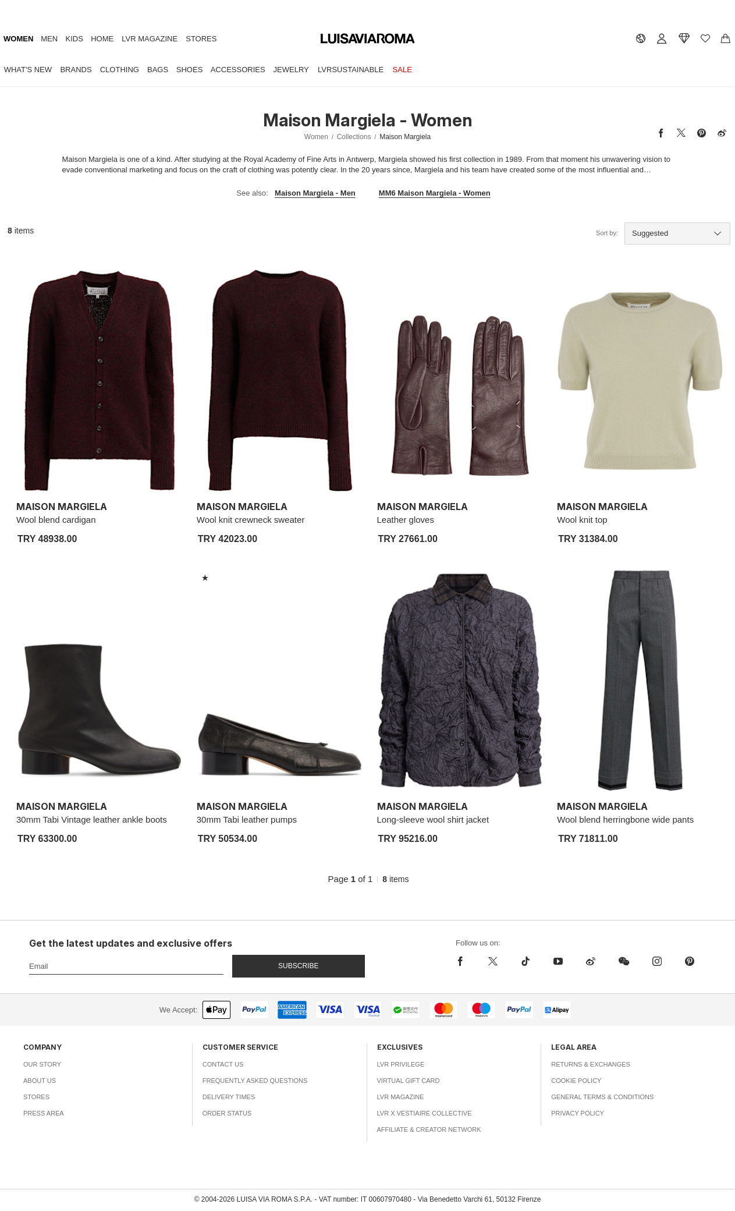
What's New (28, 69)
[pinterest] (689, 961)
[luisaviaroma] (367, 39)
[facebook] (463, 961)
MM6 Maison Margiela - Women (435, 193)
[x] (492, 961)
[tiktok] (525, 961)
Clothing (119, 69)
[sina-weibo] (590, 961)
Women (18, 38)
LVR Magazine (149, 38)
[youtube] (558, 961)
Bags (157, 69)
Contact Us (223, 1064)
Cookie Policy (576, 1080)
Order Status (227, 1113)
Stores (201, 38)
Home (102, 38)
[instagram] (657, 961)
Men (49, 38)
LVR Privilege (401, 1064)
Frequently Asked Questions (255, 1080)
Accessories (238, 69)
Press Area (43, 1113)
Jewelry (291, 69)
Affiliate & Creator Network (429, 1129)
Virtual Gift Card (408, 1080)
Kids (74, 38)
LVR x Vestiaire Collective (424, 1113)
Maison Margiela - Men (315, 193)
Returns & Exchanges (590, 1064)
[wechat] (624, 961)
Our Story (42, 1064)
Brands (75, 69)
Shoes (189, 69)
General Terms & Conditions (602, 1096)
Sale (402, 69)
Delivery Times (229, 1096)
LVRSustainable (351, 69)
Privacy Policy (577, 1113)
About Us (39, 1080)
